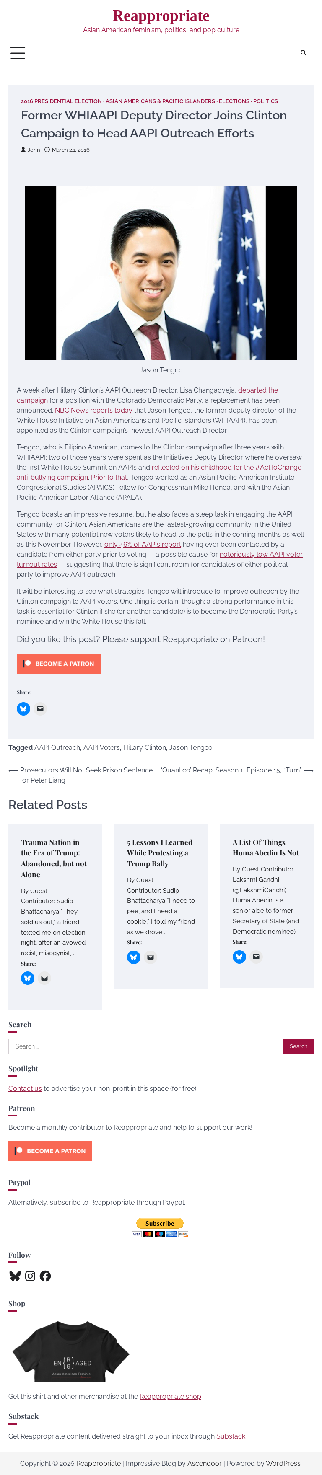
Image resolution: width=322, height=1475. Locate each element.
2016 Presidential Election (61, 101)
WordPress (283, 1463)
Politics (265, 101)
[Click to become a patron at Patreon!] (59, 675)
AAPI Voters (101, 748)
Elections (234, 101)
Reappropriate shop (170, 1396)
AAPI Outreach (57, 748)
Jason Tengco (191, 748)
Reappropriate (160, 15)
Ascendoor (204, 1463)
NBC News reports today (93, 410)
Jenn (30, 150)
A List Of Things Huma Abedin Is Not (266, 847)
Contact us (25, 1089)
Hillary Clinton (144, 748)
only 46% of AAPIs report (142, 544)
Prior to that (109, 477)
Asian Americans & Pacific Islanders (160, 101)
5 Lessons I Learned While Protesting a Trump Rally (159, 852)
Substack (230, 1436)
